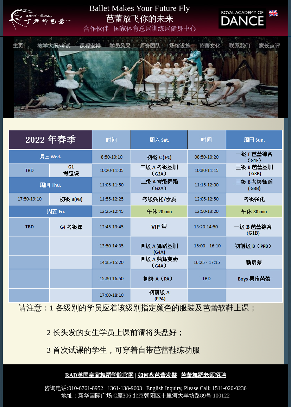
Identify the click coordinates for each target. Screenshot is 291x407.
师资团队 (149, 46)
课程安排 (90, 46)
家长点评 (269, 46)
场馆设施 (179, 46)
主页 (18, 46)
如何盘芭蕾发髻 (157, 375)
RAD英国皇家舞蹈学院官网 (99, 375)
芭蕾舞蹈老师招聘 (203, 375)
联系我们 (239, 46)
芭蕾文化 (209, 46)
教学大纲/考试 (53, 46)
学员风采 (120, 46)
